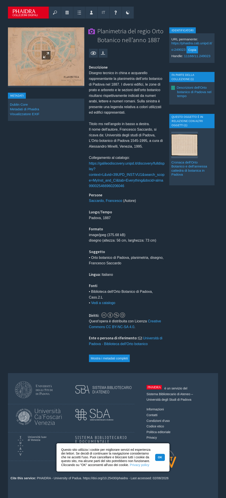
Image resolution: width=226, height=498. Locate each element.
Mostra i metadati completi (109, 358)
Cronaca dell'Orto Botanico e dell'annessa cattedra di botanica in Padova (189, 168)
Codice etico (155, 426)
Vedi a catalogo (103, 303)
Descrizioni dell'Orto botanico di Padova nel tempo (194, 92)
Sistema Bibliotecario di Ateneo (168, 394)
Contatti (152, 415)
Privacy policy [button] (139, 465)
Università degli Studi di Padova (169, 399)
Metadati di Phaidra (24, 109)
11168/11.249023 (197, 56)
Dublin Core (19, 104)
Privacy (152, 437)
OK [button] (160, 457)
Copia (192, 50)
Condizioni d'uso (158, 421)
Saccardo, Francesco (105, 201)
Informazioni (155, 409)
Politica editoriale (159, 432)
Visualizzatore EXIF (25, 114)
